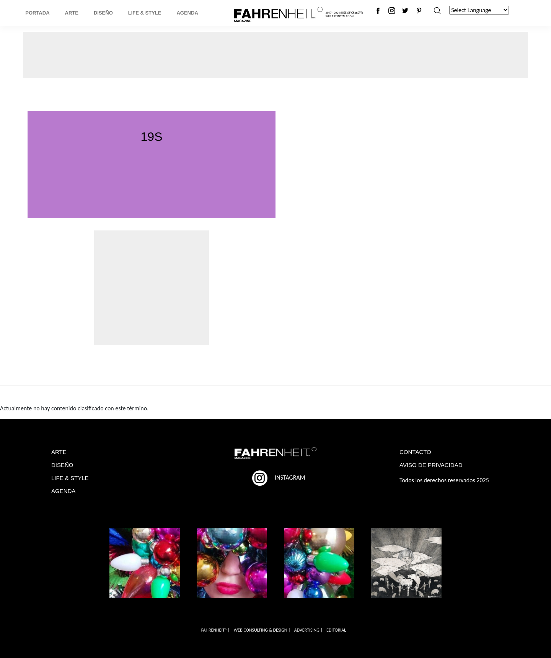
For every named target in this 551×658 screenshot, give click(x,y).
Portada (37, 13)
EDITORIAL (336, 630)
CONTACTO (415, 452)
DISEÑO (62, 465)
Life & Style (144, 13)
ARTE (59, 452)
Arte (71, 13)
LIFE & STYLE (70, 478)
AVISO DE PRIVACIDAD (430, 465)
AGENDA (63, 491)
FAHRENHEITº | (215, 630)
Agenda (187, 13)
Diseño (103, 13)
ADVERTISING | (308, 630)
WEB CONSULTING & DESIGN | (262, 630)
